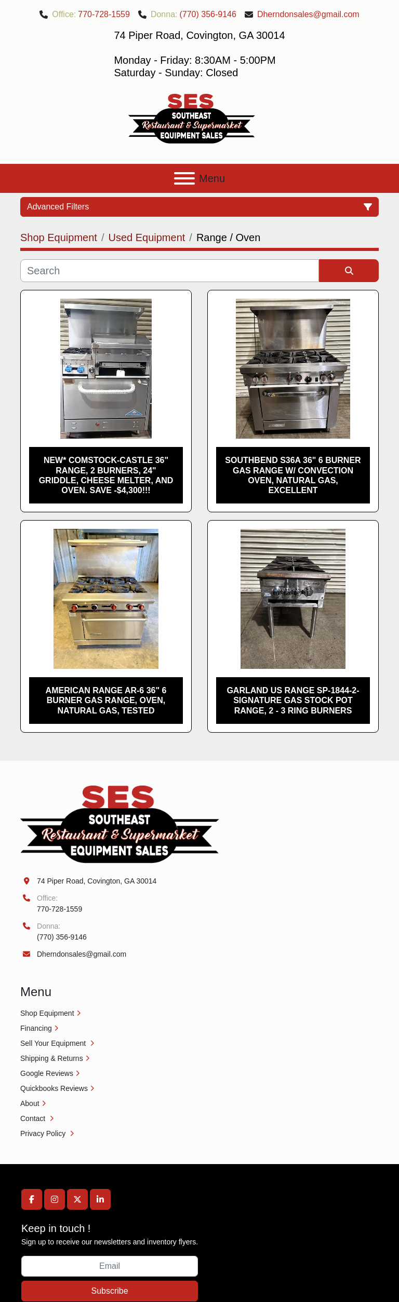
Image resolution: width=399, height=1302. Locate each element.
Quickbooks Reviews (54, 1088)
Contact (33, 1118)
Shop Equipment (47, 1013)
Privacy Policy (44, 1133)
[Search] (169, 270)
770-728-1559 (104, 14)
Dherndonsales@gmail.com (308, 14)
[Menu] (184, 178)
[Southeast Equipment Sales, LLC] (119, 823)
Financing (36, 1028)
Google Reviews (46, 1073)
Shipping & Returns (51, 1058)
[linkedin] (100, 1199)
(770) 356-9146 (207, 14)
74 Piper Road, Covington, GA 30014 (96, 881)
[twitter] (77, 1199)
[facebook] (31, 1199)
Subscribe (109, 1290)
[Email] (109, 1266)
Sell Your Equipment (54, 1043)
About (29, 1103)
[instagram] (54, 1199)
